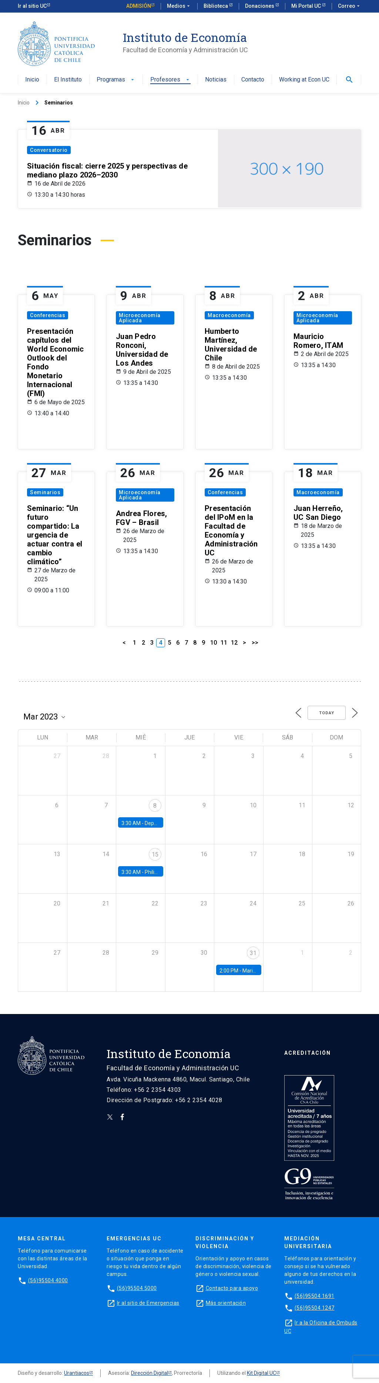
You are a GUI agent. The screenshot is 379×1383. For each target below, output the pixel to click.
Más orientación (226, 1303)
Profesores (170, 80)
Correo (349, 6)
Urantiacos (76, 1373)
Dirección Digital (149, 1373)
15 (155, 854)
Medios (179, 6)
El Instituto (68, 80)
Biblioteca (216, 6)
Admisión (138, 6)
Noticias (216, 80)
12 (234, 642)
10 (213, 642)
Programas (116, 80)
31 (253, 953)
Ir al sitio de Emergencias (148, 1303)
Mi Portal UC (306, 6)
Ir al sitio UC (32, 6)
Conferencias (47, 315)
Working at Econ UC (304, 80)
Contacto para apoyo (232, 1288)
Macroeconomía (229, 315)
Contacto (252, 80)
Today (326, 713)
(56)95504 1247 (315, 1307)
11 (224, 642)
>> (255, 642)
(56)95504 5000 (137, 1288)
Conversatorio (49, 150)
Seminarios (45, 492)
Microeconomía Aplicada (140, 317)
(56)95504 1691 (315, 1296)
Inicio (32, 80)
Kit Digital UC (261, 1373)
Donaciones (260, 6)
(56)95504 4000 (48, 1280)
